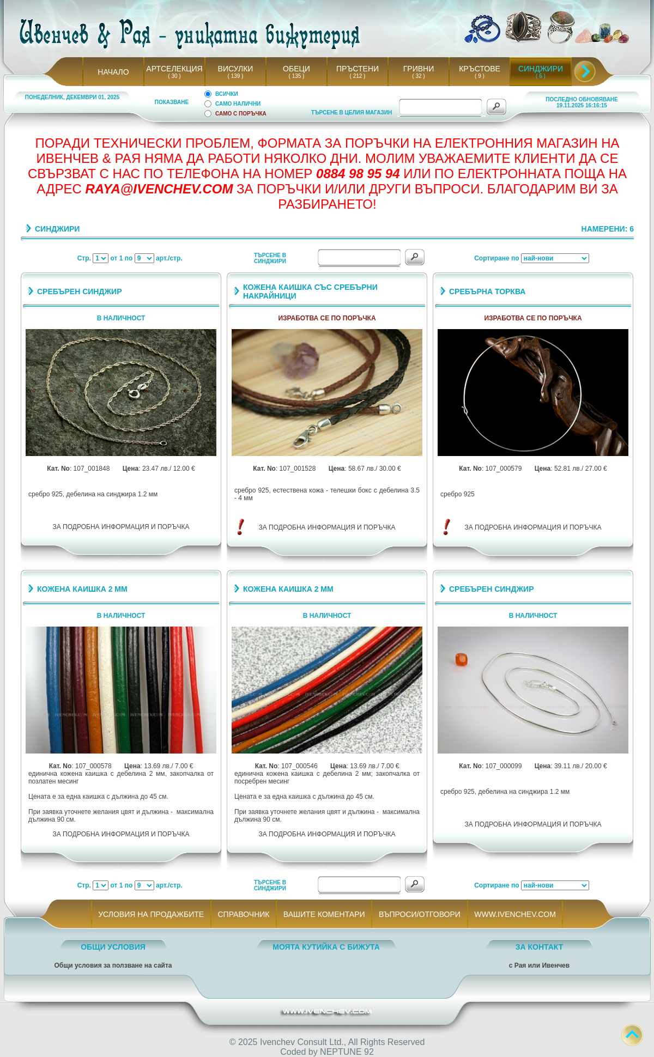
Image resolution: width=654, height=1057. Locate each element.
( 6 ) (540, 76)
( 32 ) (418, 76)
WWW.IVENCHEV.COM (515, 914)
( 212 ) (357, 76)
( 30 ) (174, 76)
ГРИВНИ (418, 68)
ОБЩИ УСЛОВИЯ (113, 947)
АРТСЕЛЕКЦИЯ (174, 68)
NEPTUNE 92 (347, 1051)
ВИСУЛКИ (235, 68)
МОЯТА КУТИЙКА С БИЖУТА (326, 947)
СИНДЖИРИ (540, 68)
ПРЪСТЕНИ (357, 68)
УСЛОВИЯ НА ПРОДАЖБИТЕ (151, 914)
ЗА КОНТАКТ (540, 947)
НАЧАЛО (113, 72)
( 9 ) (479, 76)
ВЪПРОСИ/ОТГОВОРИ (419, 914)
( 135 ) (296, 76)
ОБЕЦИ (296, 68)
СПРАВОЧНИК (243, 914)
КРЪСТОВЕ (479, 68)
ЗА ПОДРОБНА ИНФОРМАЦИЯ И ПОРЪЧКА (121, 527)
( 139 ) (235, 76)
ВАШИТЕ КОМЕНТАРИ (324, 914)
